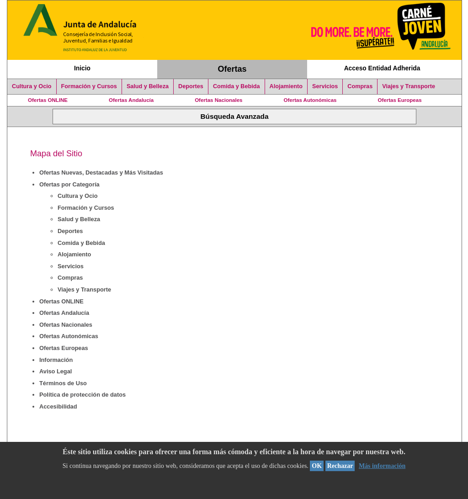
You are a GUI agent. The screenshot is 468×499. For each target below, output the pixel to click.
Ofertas (232, 69)
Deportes (190, 86)
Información (56, 359)
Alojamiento (286, 86)
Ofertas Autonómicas (309, 100)
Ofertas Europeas (400, 100)
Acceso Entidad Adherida (382, 68)
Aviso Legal (55, 371)
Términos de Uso (63, 383)
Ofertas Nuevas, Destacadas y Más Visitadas (101, 172)
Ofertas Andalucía (131, 100)
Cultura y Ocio (32, 86)
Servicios (325, 86)
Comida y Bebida (236, 86)
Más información (382, 465)
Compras (359, 86)
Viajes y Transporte (408, 86)
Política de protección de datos (82, 394)
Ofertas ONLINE (48, 100)
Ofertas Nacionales (218, 100)
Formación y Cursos (89, 86)
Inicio (82, 68)
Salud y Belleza (148, 86)
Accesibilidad (58, 406)
